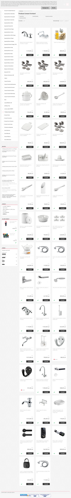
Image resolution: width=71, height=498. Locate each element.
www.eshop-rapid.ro (11, 492)
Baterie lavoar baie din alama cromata (26, 319)
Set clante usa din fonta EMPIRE (25, 73)
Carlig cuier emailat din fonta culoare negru (26, 380)
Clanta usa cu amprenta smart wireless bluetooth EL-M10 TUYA (26, 442)
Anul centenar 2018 (6, 188)
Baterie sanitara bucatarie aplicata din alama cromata (42, 43)
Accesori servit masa (23, 17)
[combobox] (61, 21)
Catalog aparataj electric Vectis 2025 (9, 166)
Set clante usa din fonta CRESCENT (58, 73)
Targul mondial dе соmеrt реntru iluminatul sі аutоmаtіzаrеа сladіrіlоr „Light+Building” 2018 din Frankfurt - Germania (9, 196)
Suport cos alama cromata (59, 42)
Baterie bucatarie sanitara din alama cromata (42, 319)
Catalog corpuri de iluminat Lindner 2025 (9, 162)
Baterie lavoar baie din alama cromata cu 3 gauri (26, 43)
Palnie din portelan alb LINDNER (41, 104)
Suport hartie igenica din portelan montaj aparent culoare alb (58, 411)
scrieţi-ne (4, 214)
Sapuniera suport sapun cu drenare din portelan (25, 165)
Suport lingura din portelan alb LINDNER (42, 196)
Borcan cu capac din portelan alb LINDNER (26, 227)
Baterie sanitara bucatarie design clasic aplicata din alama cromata (26, 350)
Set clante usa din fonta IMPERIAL (58, 135)
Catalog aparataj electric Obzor (8, 170)
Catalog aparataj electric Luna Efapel (9, 149)
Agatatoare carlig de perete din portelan (42, 165)
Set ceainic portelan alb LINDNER (25, 257)
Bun (3, 259)
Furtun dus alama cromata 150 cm (43, 472)
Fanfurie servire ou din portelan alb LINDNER (59, 165)
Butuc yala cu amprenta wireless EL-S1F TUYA (58, 441)
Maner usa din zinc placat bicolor (58, 380)
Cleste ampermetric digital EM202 (13, 222)
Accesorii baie (22, 16)
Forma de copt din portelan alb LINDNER (42, 227)
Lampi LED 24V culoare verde (12, 234)
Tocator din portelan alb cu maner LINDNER (25, 135)
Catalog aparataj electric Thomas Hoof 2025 (8, 151)
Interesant (4, 256)
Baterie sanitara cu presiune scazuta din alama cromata (42, 380)
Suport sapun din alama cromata (41, 411)
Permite (53, 8)
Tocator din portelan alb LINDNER (41, 135)
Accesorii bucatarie (35, 16)
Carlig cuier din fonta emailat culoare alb (59, 349)
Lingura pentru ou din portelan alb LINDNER (26, 196)
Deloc (3, 262)
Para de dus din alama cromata (59, 287)
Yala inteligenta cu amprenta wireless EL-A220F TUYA (42, 441)
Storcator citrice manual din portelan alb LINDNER (26, 104)
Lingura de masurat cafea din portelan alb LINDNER (59, 104)
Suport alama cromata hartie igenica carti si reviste (42, 349)
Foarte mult (4, 252)
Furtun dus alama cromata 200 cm (59, 257)
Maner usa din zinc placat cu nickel (42, 288)
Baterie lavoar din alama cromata (25, 411)
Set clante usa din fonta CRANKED (41, 73)
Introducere (21, 11)
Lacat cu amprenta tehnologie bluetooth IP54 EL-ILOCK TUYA (26, 472)
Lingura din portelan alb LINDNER (58, 196)
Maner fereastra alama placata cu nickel (26, 288)
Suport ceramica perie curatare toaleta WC (59, 319)
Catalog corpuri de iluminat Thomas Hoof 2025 (9, 156)
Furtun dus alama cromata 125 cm (43, 257)
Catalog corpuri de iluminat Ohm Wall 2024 (8, 175)
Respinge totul (46, 8)
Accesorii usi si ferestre (49, 16)
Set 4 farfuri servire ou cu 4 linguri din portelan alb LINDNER (58, 227)
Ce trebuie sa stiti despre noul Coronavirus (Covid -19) (8, 181)
